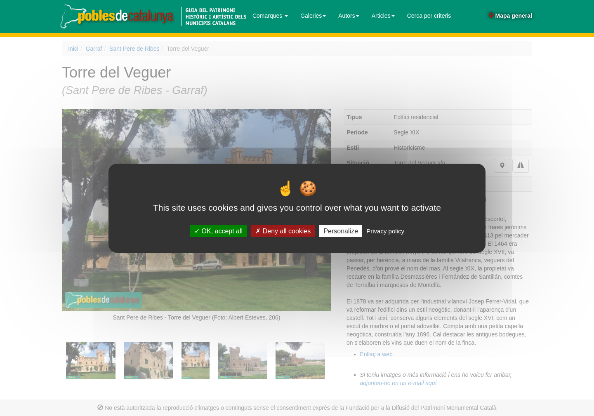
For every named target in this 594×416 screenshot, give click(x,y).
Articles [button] (383, 15)
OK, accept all (218, 230)
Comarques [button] (270, 15)
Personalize (340, 230)
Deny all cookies (283, 230)
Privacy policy (385, 230)
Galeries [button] (313, 15)
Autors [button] (348, 15)
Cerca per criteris (429, 15)
